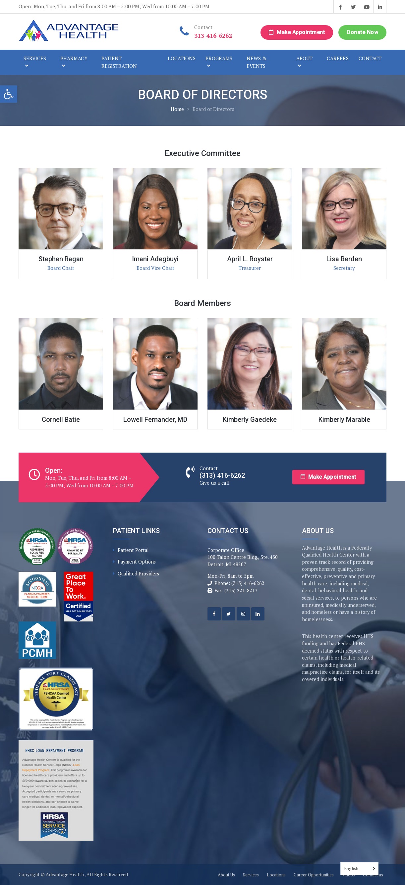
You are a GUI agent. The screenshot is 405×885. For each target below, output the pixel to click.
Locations (182, 58)
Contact (370, 58)
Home (177, 109)
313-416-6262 (213, 35)
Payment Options (137, 562)
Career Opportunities (314, 875)
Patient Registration (119, 62)
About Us (226, 875)
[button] (8, 94)
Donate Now (362, 32)
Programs (218, 58)
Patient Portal (133, 550)
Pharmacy (73, 58)
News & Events (257, 62)
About (304, 58)
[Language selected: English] (359, 868)
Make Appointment (297, 32)
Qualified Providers (138, 573)
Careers (338, 58)
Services (35, 58)
